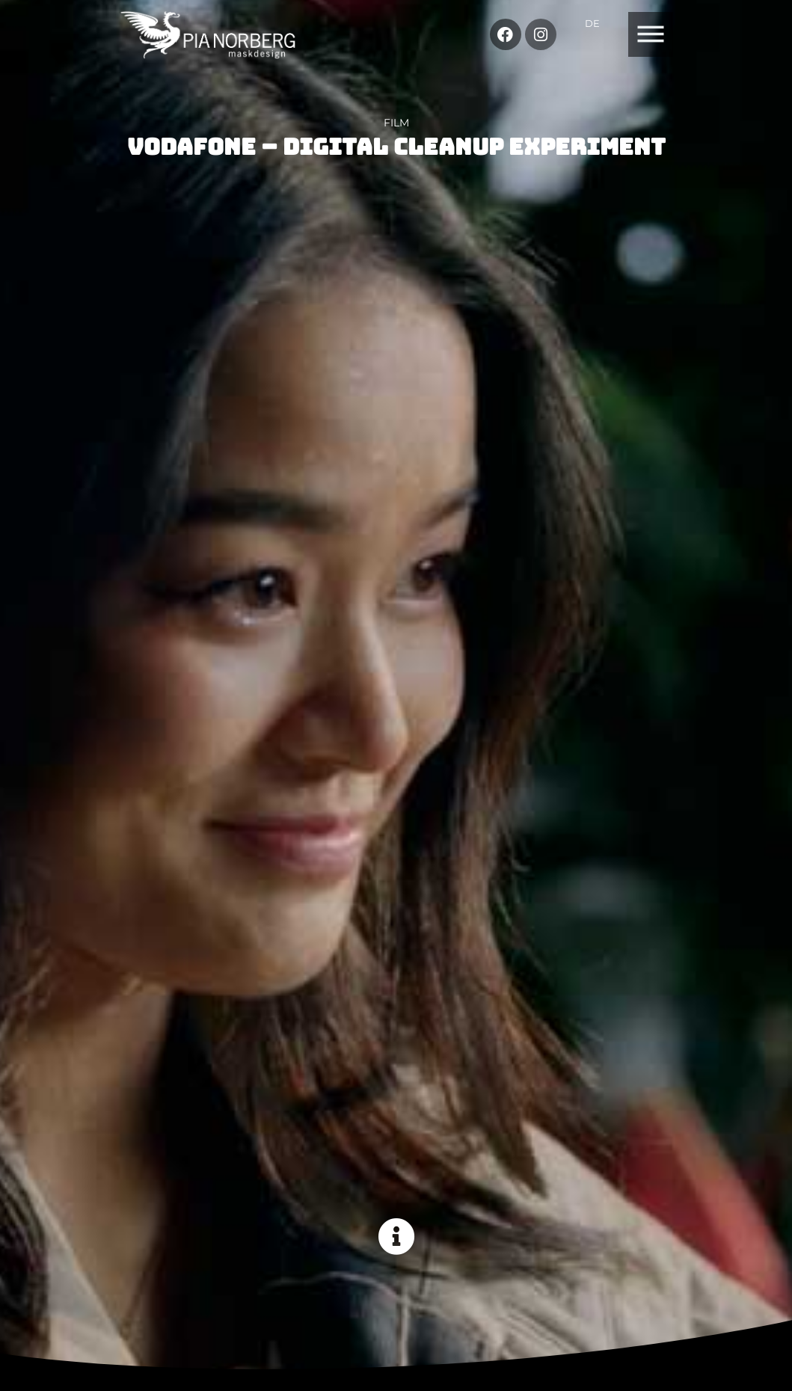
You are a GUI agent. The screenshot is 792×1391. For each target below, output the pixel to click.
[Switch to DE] (592, 23)
